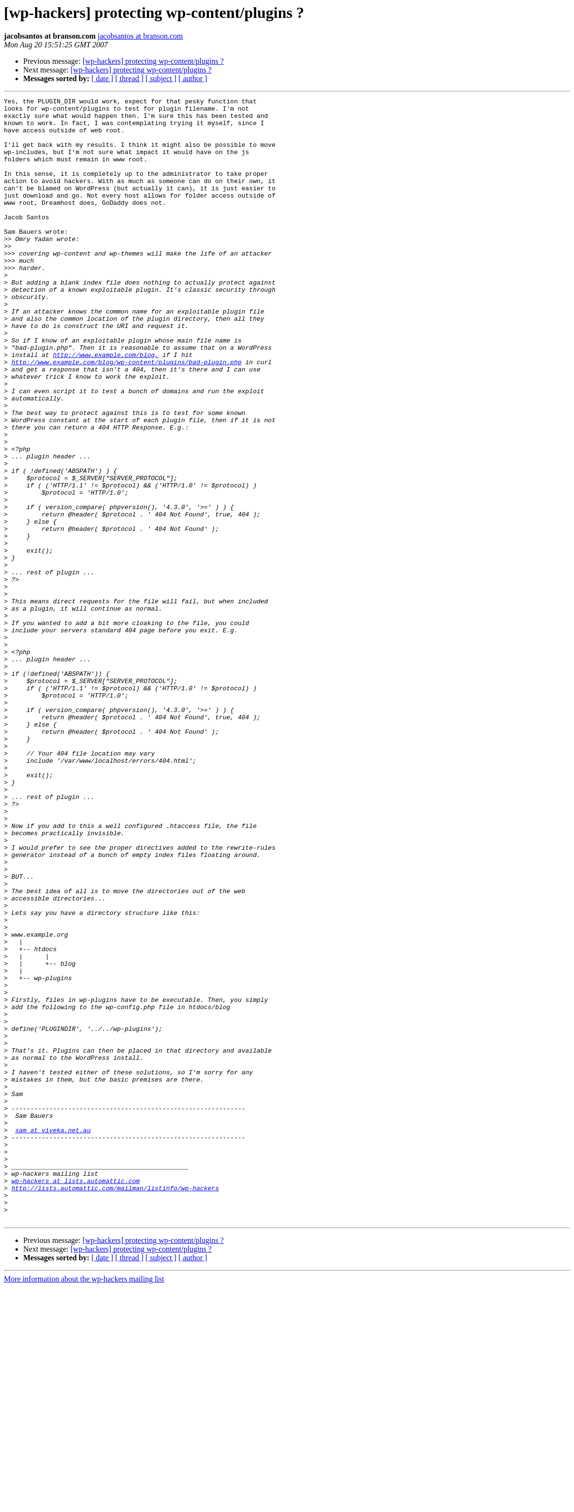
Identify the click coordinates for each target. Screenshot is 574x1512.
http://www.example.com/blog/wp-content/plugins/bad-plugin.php (127, 415)
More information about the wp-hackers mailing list (84, 1503)
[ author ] (192, 78)
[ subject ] (161, 78)
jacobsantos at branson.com (140, 36)
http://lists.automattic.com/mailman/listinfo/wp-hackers (115, 1406)
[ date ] (102, 78)
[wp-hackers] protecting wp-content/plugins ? (153, 61)
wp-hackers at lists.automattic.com (76, 1398)
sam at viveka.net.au (52, 1337)
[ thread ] (129, 78)
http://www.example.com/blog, (105, 406)
